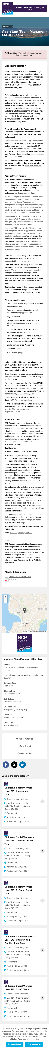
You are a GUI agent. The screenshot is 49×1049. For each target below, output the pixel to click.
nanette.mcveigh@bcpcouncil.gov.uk (19, 393)
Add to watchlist (24, 739)
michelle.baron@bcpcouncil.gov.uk (29, 388)
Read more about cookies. (28, 1039)
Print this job (24, 746)
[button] (24, 610)
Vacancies (8, 27)
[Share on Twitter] (14, 764)
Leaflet (25, 631)
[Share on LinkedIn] (22, 764)
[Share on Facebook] (6, 764)
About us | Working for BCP (21, 533)
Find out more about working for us (30, 8)
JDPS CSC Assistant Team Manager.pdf (20, 578)
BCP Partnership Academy (21, 400)
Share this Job (24, 753)
